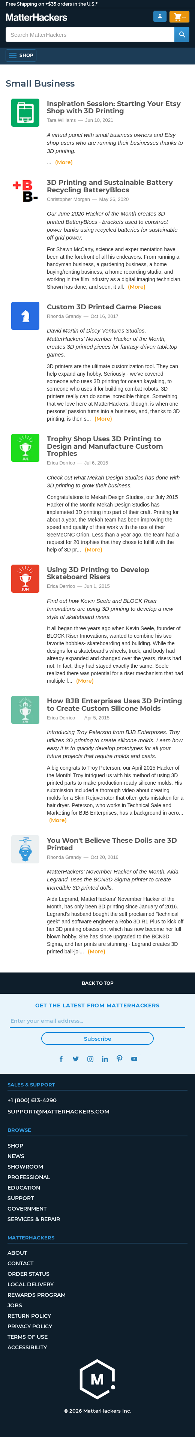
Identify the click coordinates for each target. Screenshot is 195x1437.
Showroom (25, 1166)
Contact (20, 1263)
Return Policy (29, 1316)
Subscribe (97, 1038)
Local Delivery (31, 1284)
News (16, 1156)
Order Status (29, 1274)
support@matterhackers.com (59, 1111)
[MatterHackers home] (97, 1380)
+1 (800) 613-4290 (32, 1100)
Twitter (75, 1058)
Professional (29, 1177)
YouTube (134, 1058)
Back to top (98, 983)
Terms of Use (28, 1337)
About (17, 1253)
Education (24, 1187)
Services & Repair (34, 1219)
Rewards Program (37, 1295)
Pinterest (119, 1058)
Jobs (15, 1305)
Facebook (61, 1058)
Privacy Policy (30, 1326)
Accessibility (27, 1347)
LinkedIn (104, 1058)
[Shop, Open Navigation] (21, 55)
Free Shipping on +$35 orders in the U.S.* (52, 4)
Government (27, 1208)
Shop (15, 1145)
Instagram (90, 1058)
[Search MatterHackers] (181, 34)
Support (21, 1198)
